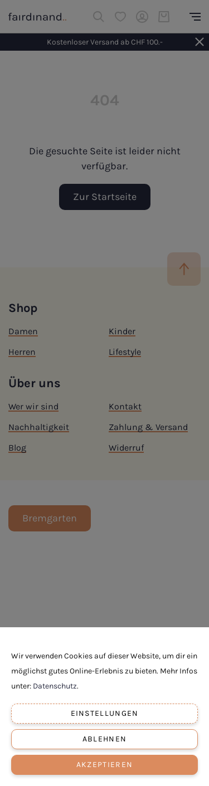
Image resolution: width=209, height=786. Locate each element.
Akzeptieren (104, 764)
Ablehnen (104, 739)
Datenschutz (55, 686)
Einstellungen (105, 713)
